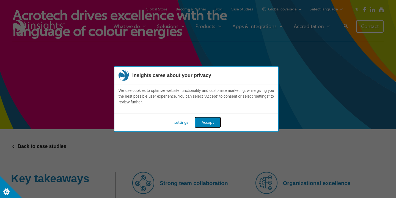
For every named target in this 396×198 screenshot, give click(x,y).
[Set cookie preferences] (11, 187)
